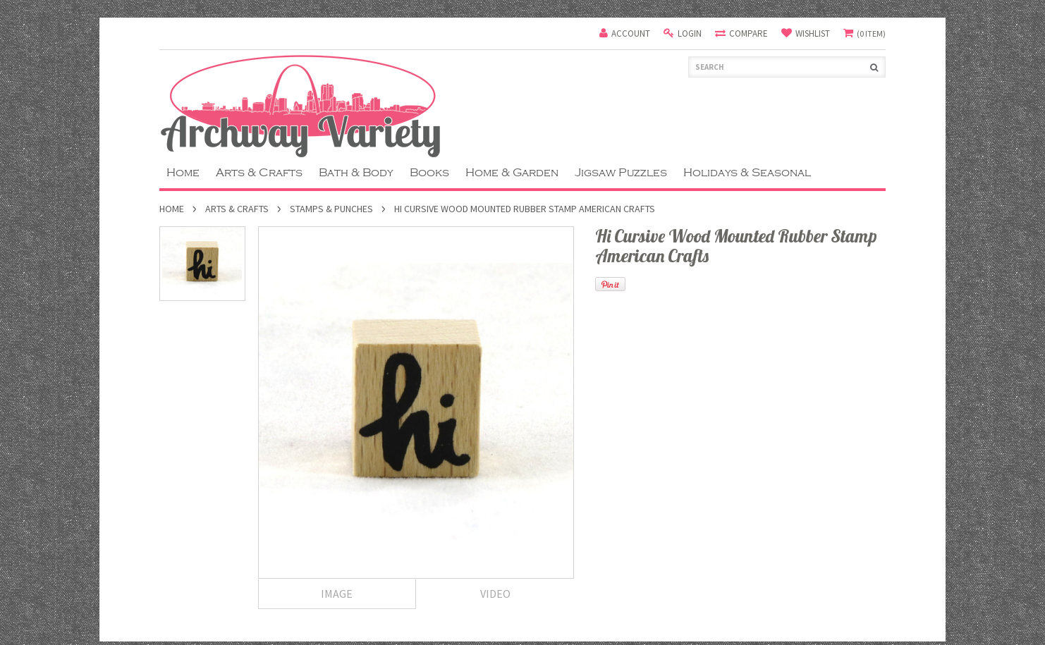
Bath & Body (356, 172)
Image (337, 593)
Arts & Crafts (259, 172)
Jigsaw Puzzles (621, 172)
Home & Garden (511, 172)
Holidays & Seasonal (747, 172)
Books (429, 172)
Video (495, 593)
